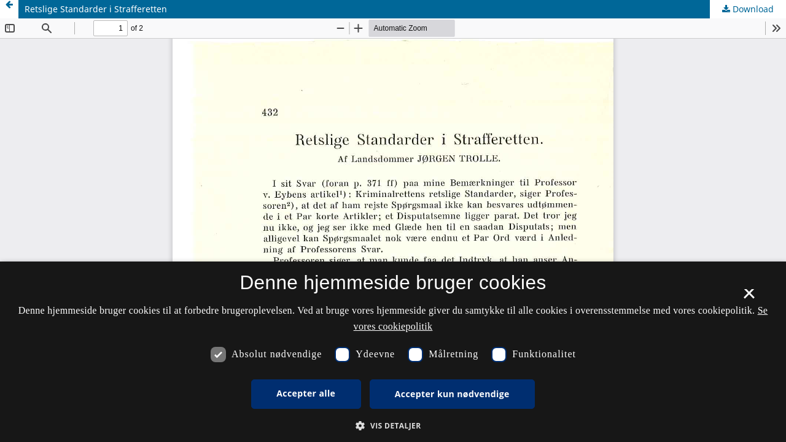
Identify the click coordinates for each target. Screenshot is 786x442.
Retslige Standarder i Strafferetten (96, 9)
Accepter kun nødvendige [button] (452, 394)
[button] (393, 425)
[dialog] (393, 352)
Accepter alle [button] (305, 393)
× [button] (749, 297)
